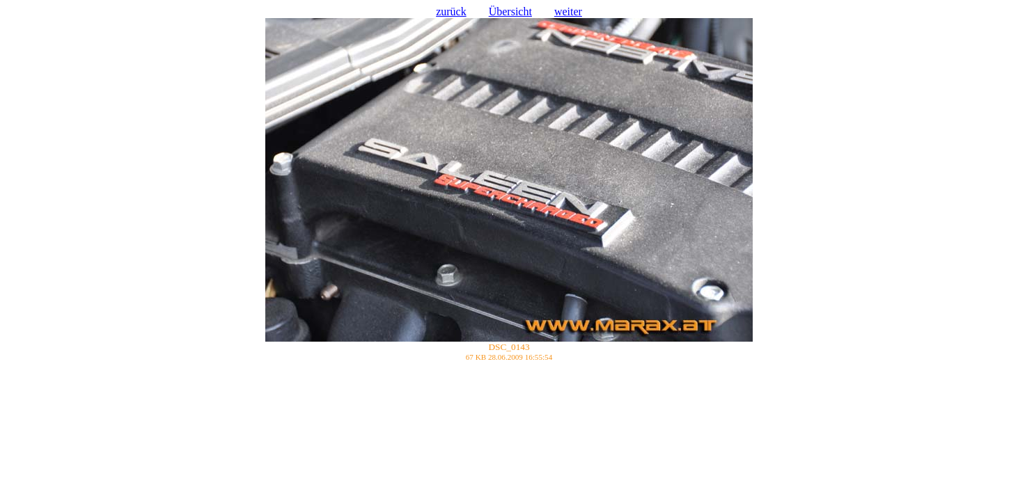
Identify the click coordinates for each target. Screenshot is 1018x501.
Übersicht (510, 11)
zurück (451, 11)
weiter (568, 11)
